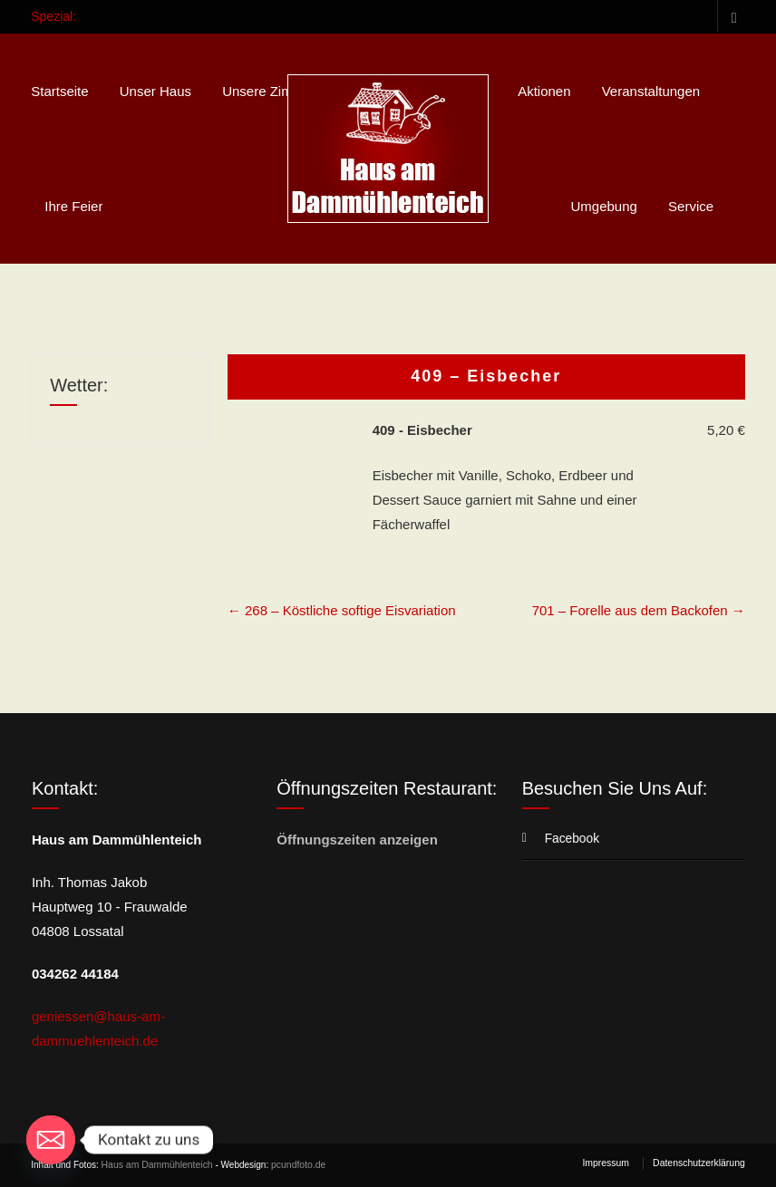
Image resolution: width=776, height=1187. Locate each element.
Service (690, 206)
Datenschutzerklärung (700, 1163)
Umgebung (604, 206)
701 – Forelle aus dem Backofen (638, 610)
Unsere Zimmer (268, 91)
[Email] (50, 1139)
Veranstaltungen (651, 91)
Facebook (731, 16)
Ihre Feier (73, 206)
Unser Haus (155, 91)
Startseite (59, 91)
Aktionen (544, 91)
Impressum (610, 1163)
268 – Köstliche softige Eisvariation (342, 610)
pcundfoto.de (293, 1165)
